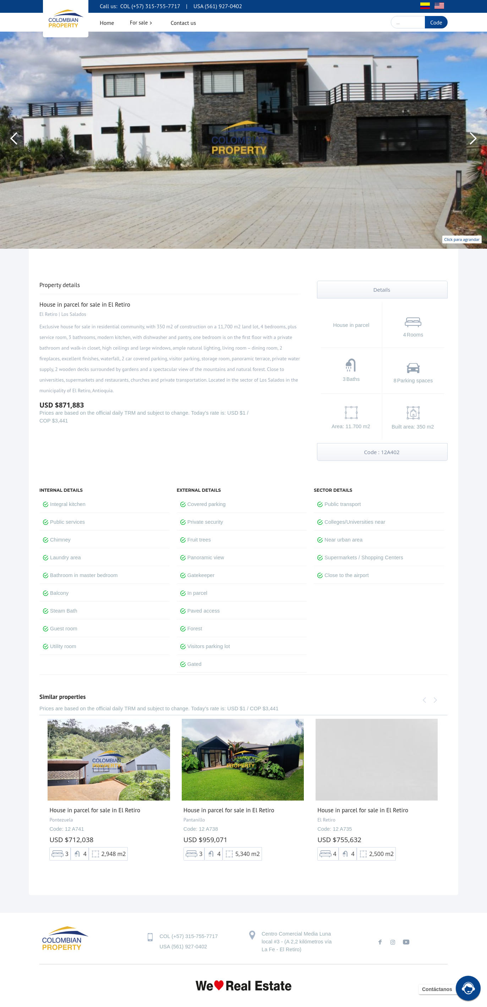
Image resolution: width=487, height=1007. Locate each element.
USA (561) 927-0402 (217, 6)
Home (107, 22)
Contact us (183, 22)
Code (436, 22)
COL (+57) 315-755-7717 (149, 6)
